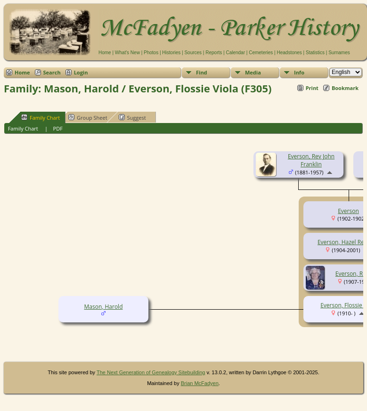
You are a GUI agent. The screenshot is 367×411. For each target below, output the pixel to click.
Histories (171, 52)
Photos (151, 52)
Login (81, 72)
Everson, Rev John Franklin (311, 160)
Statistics (315, 52)
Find (201, 72)
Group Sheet (87, 117)
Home (104, 52)
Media (253, 72)
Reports (213, 52)
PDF (58, 128)
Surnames (339, 52)
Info (299, 72)
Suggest (132, 117)
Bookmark (345, 87)
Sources (193, 52)
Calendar (235, 52)
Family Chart (40, 117)
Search (52, 72)
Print (312, 87)
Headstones (289, 52)
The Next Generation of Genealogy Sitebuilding (151, 372)
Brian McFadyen (200, 383)
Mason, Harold (103, 307)
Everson (348, 211)
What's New (127, 52)
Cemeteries (261, 52)
